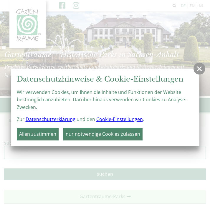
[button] (199, 68)
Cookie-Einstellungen (119, 119)
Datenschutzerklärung (50, 119)
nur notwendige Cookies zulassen (103, 134)
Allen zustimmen (37, 134)
